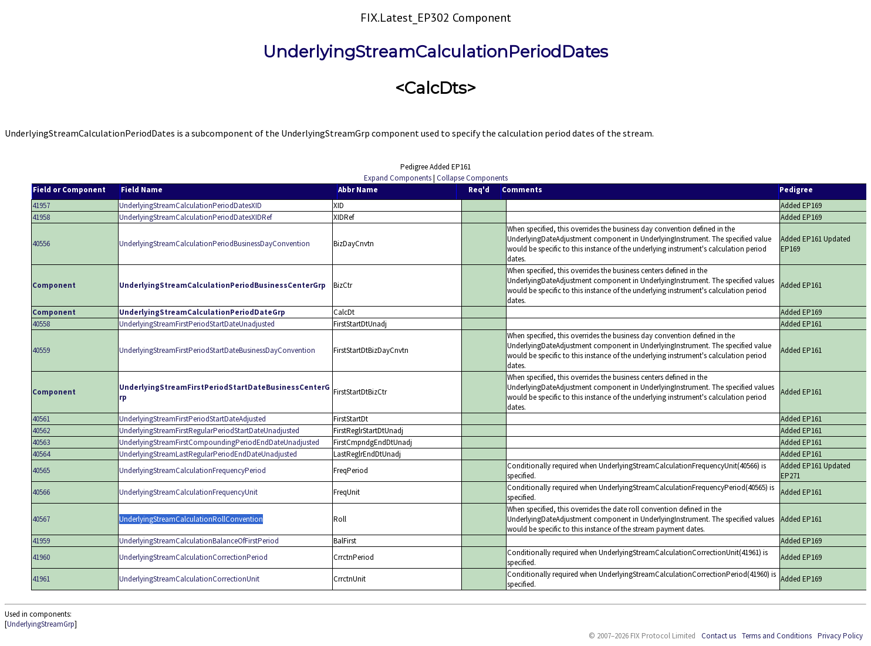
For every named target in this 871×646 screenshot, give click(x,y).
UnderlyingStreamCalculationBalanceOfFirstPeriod (199, 541)
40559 (41, 350)
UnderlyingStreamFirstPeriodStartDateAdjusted (192, 419)
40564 (41, 454)
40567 (41, 519)
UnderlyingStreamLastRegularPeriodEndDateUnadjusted (208, 454)
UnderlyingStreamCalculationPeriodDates (435, 52)
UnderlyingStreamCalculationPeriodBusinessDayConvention (214, 244)
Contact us (718, 636)
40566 (41, 492)
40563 (41, 442)
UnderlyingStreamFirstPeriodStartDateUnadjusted (197, 324)
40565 (41, 470)
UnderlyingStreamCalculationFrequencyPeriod (192, 470)
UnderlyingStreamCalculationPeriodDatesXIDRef (195, 217)
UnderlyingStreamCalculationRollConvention (191, 519)
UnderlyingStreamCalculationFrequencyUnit (188, 492)
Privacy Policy (840, 636)
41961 (41, 579)
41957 (41, 205)
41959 (41, 541)
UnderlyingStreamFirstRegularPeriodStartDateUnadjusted (209, 431)
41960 (41, 557)
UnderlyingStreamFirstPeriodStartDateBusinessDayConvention (217, 350)
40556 (41, 244)
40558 (41, 324)
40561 (41, 419)
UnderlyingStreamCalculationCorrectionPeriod (193, 557)
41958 (41, 217)
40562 (41, 431)
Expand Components (397, 178)
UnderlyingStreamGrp (41, 624)
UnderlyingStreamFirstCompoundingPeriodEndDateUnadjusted (219, 442)
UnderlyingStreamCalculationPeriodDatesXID (190, 205)
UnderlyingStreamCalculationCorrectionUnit (189, 579)
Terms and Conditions (777, 636)
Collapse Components (472, 178)
